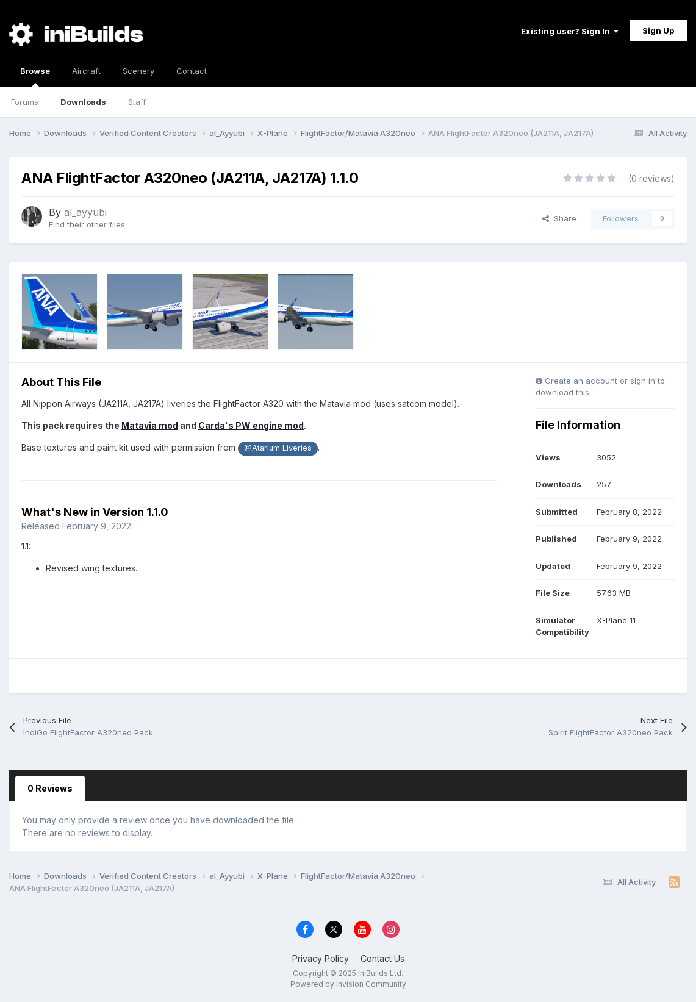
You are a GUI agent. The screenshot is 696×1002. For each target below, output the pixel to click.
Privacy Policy (320, 958)
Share (559, 218)
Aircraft (86, 71)
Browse (35, 76)
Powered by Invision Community (348, 984)
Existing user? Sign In (570, 31)
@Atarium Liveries (278, 448)
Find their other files (87, 224)
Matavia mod (149, 425)
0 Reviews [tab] (50, 788)
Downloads (83, 102)
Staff (137, 102)
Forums (24, 102)
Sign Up (658, 30)
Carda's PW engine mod (251, 425)
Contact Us (382, 958)
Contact (191, 71)
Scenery (138, 71)
